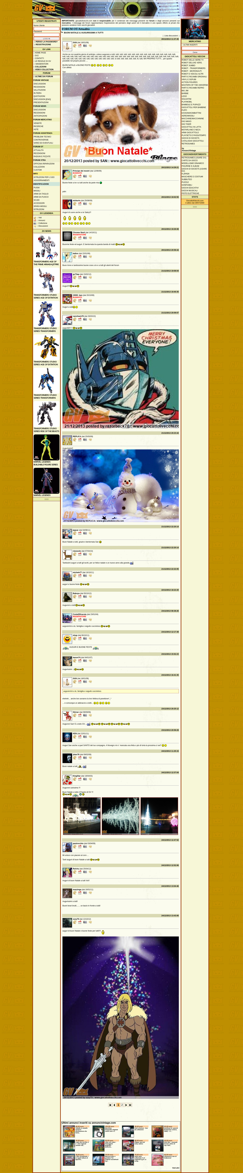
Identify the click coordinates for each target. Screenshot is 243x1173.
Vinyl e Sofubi (189, 79)
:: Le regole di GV (42, 61)
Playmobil (187, 102)
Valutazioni (40, 90)
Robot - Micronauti (192, 71)
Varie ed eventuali (43, 143)
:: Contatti (38, 58)
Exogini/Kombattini (191, 113)
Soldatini (186, 99)
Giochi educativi (190, 188)
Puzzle (185, 182)
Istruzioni (39, 209)
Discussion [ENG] (42, 99)
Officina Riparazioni (44, 164)
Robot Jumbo (188, 65)
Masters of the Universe (195, 85)
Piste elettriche (190, 193)
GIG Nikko (186, 121)
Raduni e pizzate (42, 156)
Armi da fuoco (41, 197)
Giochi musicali (190, 191)
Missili (37, 191)
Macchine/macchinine (193, 119)
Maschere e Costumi (192, 177)
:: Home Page (39, 53)
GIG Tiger (186, 124)
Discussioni (40, 84)
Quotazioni (39, 96)
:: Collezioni (39, 67)
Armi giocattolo (190, 132)
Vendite (38, 123)
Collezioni (39, 167)
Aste (36, 129)
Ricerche (38, 126)
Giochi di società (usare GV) (194, 170)
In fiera (38, 93)
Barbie (185, 93)
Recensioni (39, 87)
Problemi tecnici (42, 137)
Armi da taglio (41, 194)
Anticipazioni (40, 116)
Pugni (37, 188)
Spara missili (40, 206)
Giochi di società (190, 138)
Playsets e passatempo (194, 135)
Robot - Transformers (193, 68)
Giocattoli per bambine (194, 107)
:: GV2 (36, 55)
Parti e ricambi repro (193, 88)
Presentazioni (41, 102)
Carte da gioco (190, 160)
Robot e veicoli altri (192, 74)
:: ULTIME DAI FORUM (43, 76)
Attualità (39, 150)
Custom (38, 170)
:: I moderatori (40, 64)
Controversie (41, 140)
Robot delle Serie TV (193, 60)
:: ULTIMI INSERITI (189, 45)
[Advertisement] (151, 8)
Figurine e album (190, 166)
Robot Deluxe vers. (192, 63)
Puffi (184, 110)
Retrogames (188, 144)
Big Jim (185, 91)
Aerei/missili (188, 116)
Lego (184, 96)
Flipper (185, 174)
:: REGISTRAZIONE (42, 44)
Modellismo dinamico (193, 163)
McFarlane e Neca (191, 130)
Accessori (39, 203)
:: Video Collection (43, 69)
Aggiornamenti (41, 180)
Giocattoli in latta (191, 127)
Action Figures (189, 82)
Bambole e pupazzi (191, 105)
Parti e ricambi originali (194, 77)
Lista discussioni (171, 36)
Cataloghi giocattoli (193, 141)
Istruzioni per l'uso (44, 177)
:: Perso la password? (46, 42)
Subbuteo (187, 179)
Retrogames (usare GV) (194, 158)
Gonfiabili (187, 185)
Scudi (36, 200)
